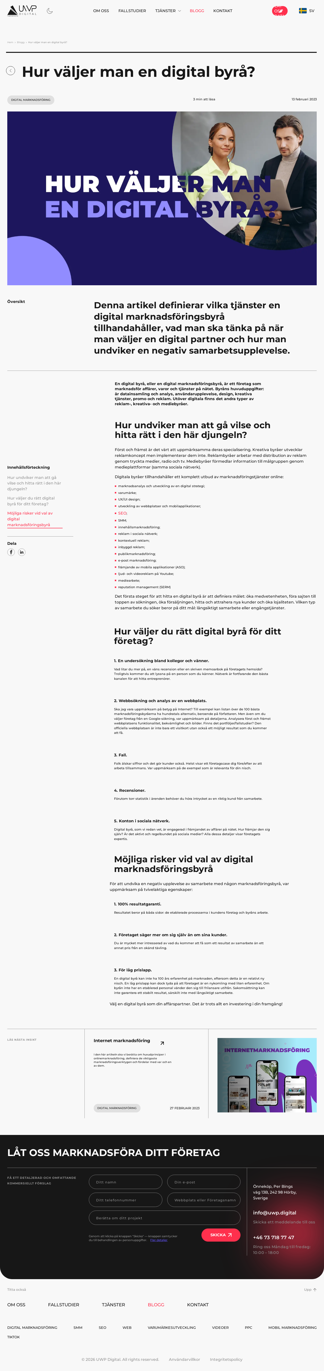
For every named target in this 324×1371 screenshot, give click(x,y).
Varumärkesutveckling (214, 1327)
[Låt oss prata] (264, 10)
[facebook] (11, 533)
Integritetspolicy (226, 1361)
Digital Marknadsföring (35, 1327)
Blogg (181, 10)
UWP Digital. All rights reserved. (127, 1361)
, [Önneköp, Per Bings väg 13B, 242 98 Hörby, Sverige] (275, 1191)
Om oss (86, 10)
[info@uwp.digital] (285, 1211)
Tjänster (152, 10)
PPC (312, 1327)
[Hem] (22, 11)
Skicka (221, 1233)
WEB (158, 1327)
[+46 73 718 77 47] (285, 1236)
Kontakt (207, 10)
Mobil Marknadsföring (34, 1338)
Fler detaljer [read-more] (158, 1238)
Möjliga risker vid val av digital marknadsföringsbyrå (32, 504)
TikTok (309, 1338)
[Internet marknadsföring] (132, 1042)
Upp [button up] (310, 1288)
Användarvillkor (184, 1361)
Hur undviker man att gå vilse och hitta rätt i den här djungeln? (35, 479)
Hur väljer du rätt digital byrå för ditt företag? (33, 491)
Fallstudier (117, 10)
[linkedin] (21, 533)
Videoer (275, 1327)
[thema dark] (50, 11)
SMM (92, 1327)
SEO (121, 512)
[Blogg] (10, 69)
